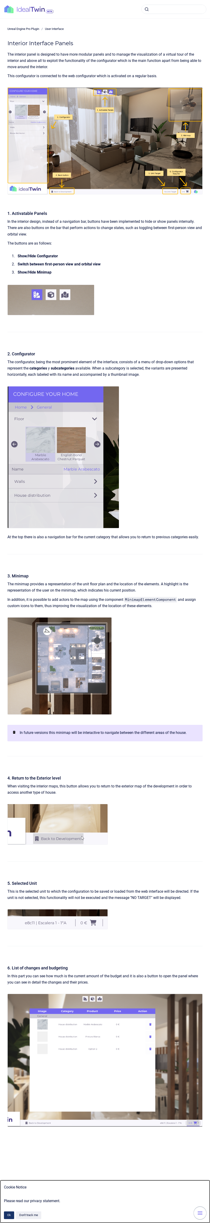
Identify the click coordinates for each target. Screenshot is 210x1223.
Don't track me (28, 1215)
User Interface (54, 29)
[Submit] (146, 9)
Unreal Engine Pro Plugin (23, 29)
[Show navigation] (200, 1213)
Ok (9, 1215)
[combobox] (174, 9)
